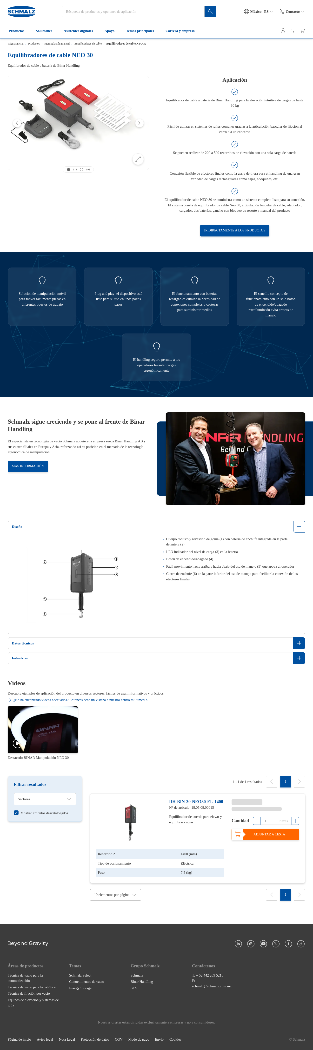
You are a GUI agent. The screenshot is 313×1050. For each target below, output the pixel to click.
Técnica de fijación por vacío (29, 994)
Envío (159, 1040)
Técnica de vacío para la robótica (32, 987)
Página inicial (16, 43)
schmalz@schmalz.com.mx (212, 986)
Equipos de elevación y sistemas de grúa (33, 1002)
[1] (285, 782)
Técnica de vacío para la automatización (25, 978)
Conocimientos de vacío (86, 982)
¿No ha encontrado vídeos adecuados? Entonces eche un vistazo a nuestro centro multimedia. (78, 700)
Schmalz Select (80, 975)
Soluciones (47, 31)
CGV (119, 1040)
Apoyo (112, 31)
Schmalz (137, 975)
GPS (134, 988)
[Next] (139, 123)
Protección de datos (95, 1040)
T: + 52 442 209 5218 (207, 975)
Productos (19, 31)
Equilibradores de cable (88, 43)
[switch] (41, 813)
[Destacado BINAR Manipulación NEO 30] (43, 733)
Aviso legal (45, 1040)
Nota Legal (67, 1040)
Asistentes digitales (81, 31)
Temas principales (143, 31)
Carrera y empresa (183, 31)
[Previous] (17, 123)
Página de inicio (19, 1040)
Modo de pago (138, 1040)
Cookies (175, 1040)
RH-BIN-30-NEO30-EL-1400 (196, 801)
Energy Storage (80, 988)
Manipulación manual (57, 43)
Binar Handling (142, 982)
